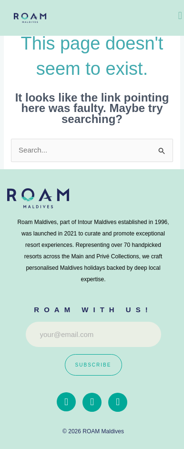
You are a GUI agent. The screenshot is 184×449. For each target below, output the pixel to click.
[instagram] (92, 402)
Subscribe (93, 364)
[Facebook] (66, 401)
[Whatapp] (117, 402)
